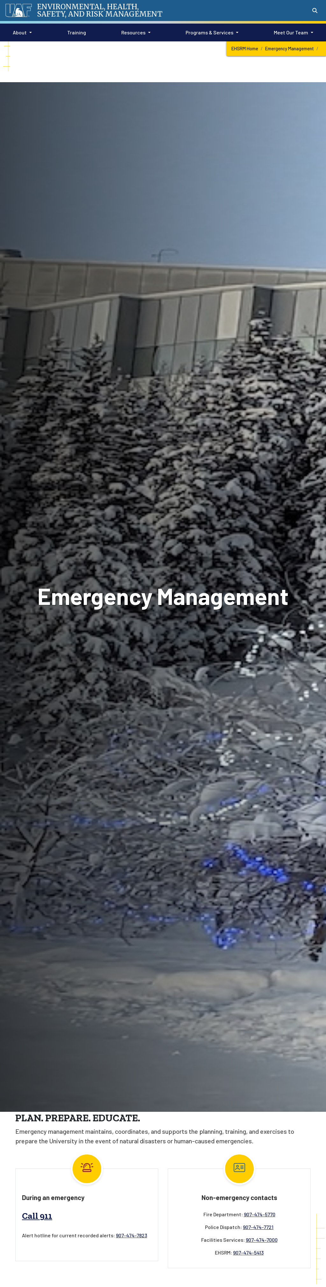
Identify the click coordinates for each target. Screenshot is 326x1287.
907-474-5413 (248, 1252)
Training (75, 31)
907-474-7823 (131, 1235)
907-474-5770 (259, 1214)
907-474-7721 (258, 1227)
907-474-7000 (262, 1240)
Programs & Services (209, 32)
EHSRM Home (244, 48)
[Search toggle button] (314, 10)
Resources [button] (133, 32)
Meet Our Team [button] (291, 32)
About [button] (20, 32)
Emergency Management (289, 48)
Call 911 (37, 1216)
